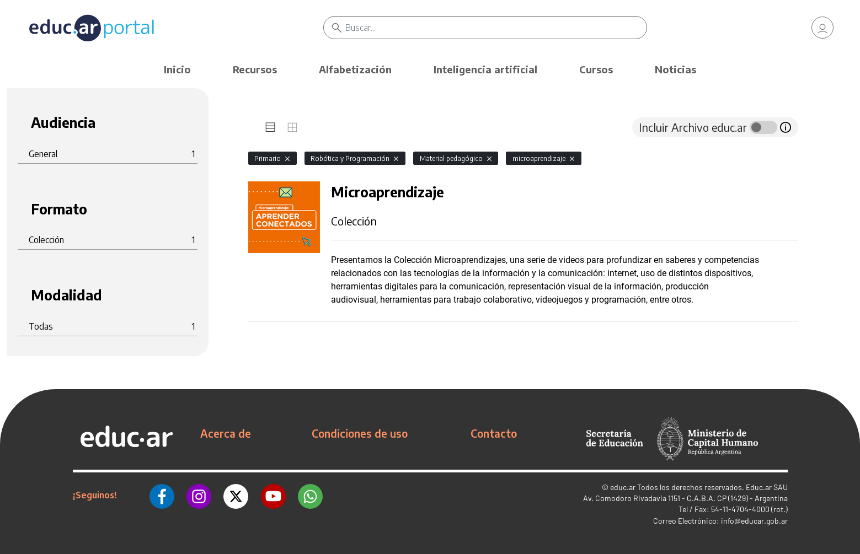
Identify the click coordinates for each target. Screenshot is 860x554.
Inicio (177, 69)
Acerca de (225, 433)
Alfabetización (355, 69)
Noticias (675, 69)
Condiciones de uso (360, 433)
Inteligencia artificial (485, 69)
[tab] (270, 127)
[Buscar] (496, 28)
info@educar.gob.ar (754, 520)
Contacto (494, 433)
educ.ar (622, 487)
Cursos (596, 69)
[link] (822, 28)
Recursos (255, 69)
